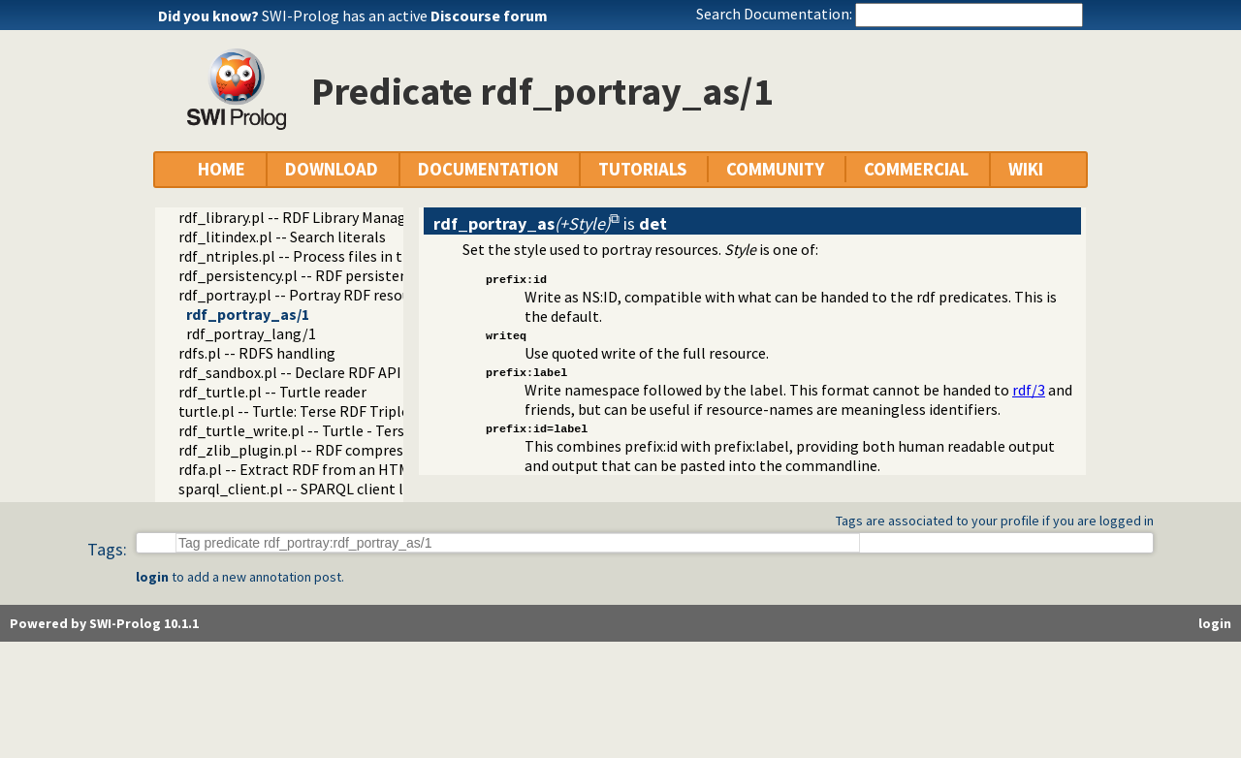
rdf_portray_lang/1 (251, 333)
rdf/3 (1028, 389)
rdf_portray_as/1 (247, 314)
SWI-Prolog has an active (405, 15)
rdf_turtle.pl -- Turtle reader (272, 391)
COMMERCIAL (916, 169)
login (152, 576)
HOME (221, 169)
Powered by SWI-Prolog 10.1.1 (104, 623)
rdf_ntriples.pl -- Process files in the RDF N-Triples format (371, 256)
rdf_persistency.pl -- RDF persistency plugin (322, 275)
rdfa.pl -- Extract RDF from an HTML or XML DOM (339, 469)
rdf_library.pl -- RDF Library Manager (299, 217)
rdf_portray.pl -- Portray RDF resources (307, 294)
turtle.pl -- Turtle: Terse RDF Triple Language (327, 411)
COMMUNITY (775, 169)
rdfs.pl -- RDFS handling (256, 353)
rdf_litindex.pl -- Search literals (282, 236)
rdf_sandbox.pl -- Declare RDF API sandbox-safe (335, 372)
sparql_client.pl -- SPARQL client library (310, 488)
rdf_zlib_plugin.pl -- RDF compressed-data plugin (342, 449)
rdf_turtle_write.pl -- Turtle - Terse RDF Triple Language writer (387, 430)
